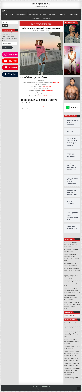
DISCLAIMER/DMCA (33, 14)
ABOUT (11, 14)
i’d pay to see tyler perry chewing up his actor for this (71, 353)
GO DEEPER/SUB (46, 18)
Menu (5, 11)
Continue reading (25, 109)
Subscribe (7, 47)
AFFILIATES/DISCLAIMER (21, 14)
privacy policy (36, 18)
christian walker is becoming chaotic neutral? (41, 28)
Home (5, 14)
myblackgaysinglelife (70, 333)
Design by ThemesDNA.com (41, 389)
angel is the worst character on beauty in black (70, 297)
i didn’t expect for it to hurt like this (71, 379)
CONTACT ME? (63, 14)
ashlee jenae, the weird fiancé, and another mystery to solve (71, 256)
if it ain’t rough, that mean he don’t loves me (71, 341)
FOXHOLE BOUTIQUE (73, 14)
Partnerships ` (53, 14)
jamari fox (35, 30)
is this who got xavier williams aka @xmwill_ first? (70, 244)
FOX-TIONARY (43, 14)
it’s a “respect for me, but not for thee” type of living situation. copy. (72, 304)
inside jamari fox (41, 3)
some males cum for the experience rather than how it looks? (71, 290)
